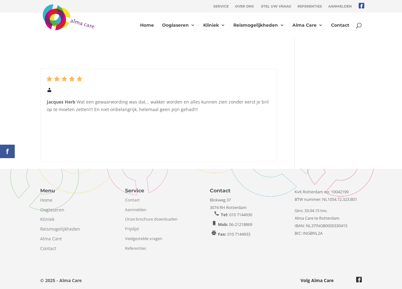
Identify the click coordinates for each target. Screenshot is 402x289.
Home (147, 25)
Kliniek (211, 25)
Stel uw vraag (276, 6)
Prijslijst (132, 229)
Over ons (244, 6)
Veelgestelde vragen (143, 238)
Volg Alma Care (317, 280)
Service (221, 6)
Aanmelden (340, 6)
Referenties (309, 6)
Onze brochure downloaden (151, 219)
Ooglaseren (175, 25)
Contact (340, 25)
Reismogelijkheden (255, 25)
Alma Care (304, 25)
